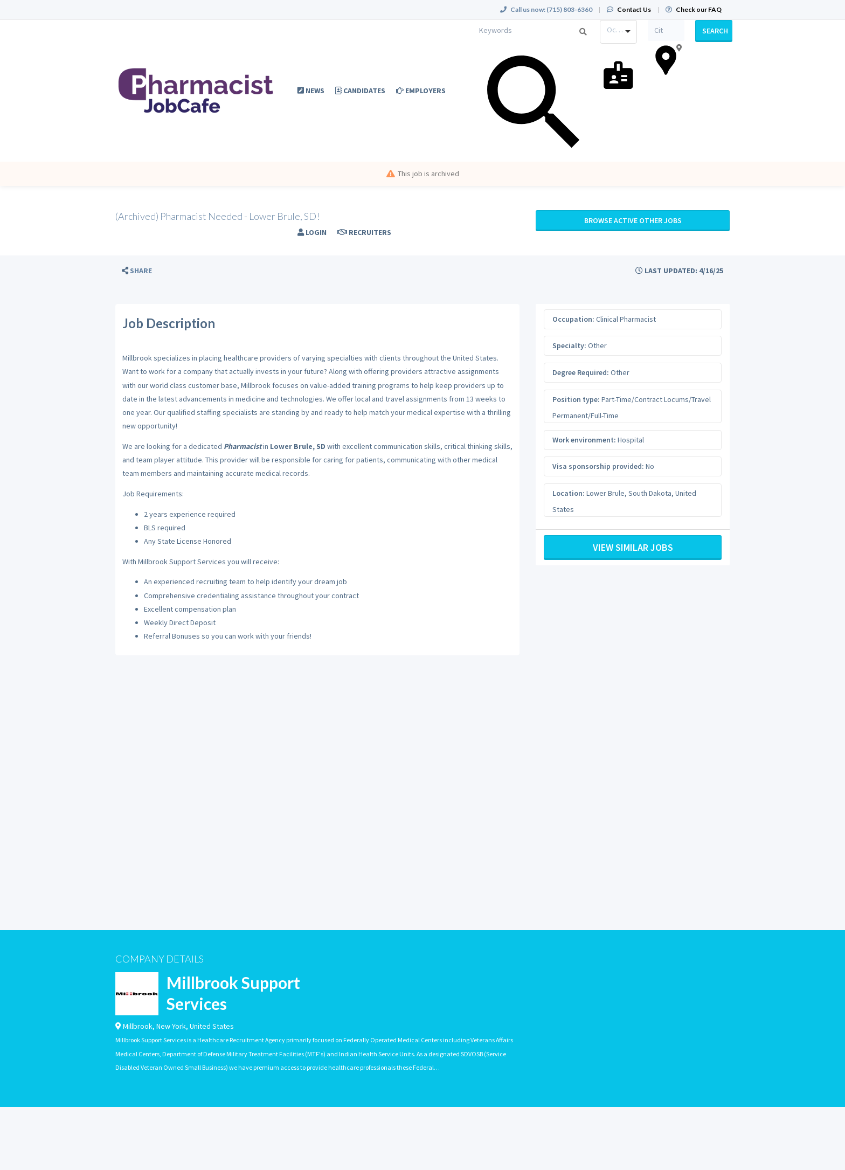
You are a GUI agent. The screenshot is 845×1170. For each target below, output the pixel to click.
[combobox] (618, 32)
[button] (136, 271)
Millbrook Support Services (233, 993)
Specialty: (569, 345)
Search (715, 31)
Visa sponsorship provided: (598, 466)
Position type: (576, 399)
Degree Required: (580, 372)
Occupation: (573, 319)
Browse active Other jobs (633, 220)
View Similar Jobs (633, 547)
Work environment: (584, 440)
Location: (568, 493)
